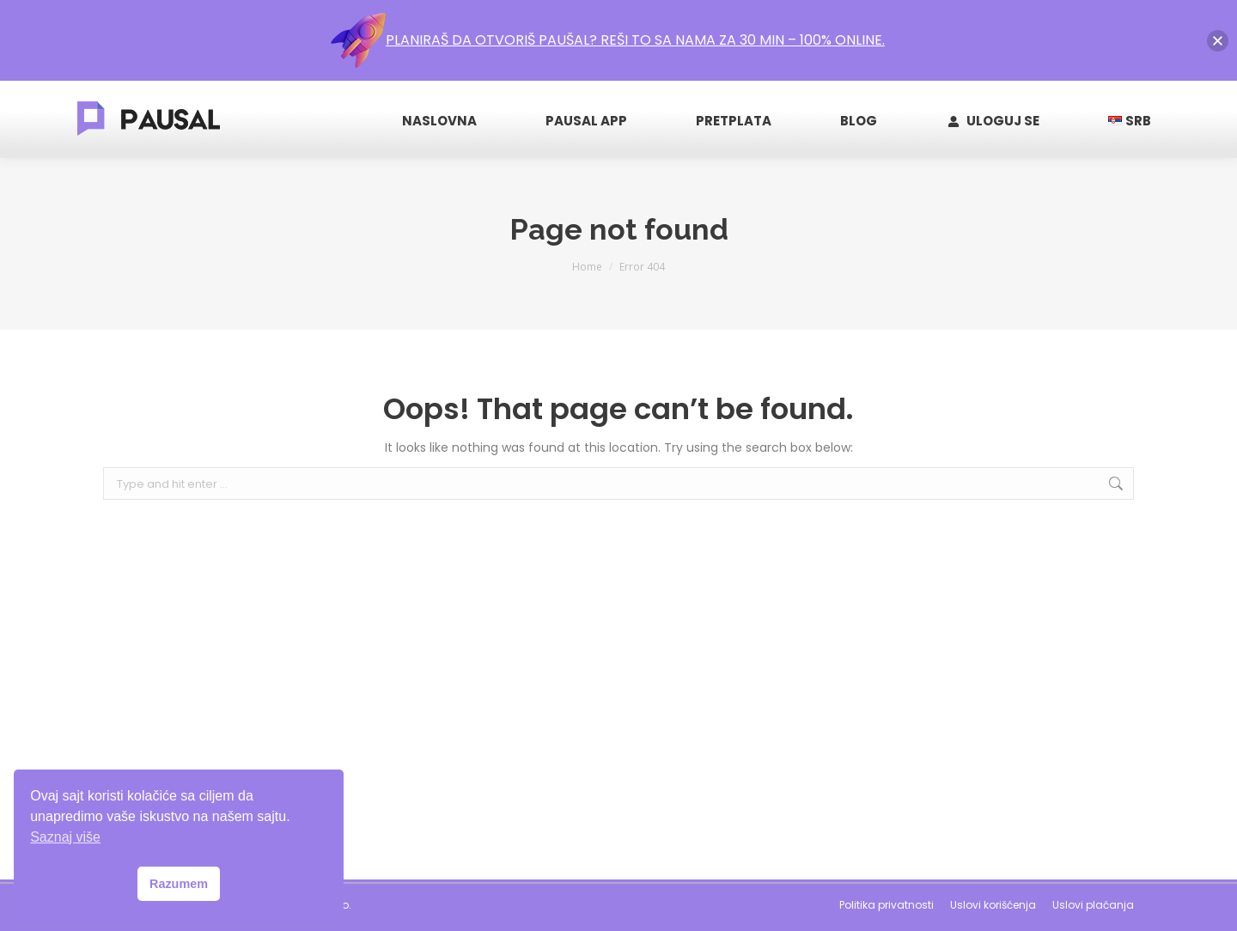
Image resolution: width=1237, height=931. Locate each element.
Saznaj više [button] (65, 837)
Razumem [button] (178, 884)
